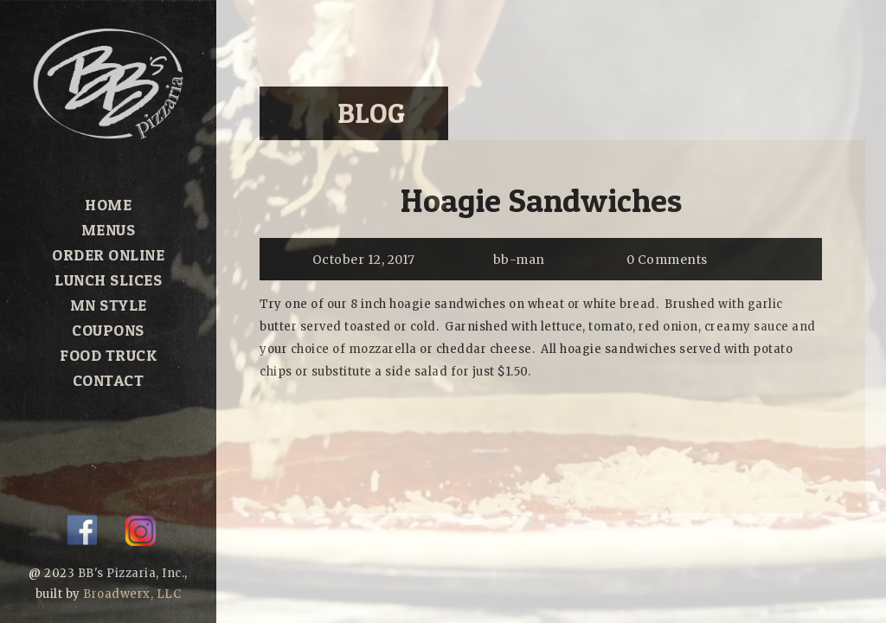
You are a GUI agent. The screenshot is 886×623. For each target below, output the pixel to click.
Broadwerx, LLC (132, 594)
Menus (108, 230)
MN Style (108, 305)
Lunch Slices (108, 280)
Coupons (108, 330)
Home (108, 205)
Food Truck (108, 355)
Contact (108, 380)
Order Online (108, 255)
